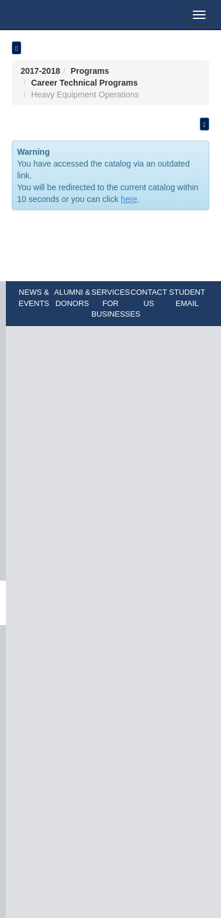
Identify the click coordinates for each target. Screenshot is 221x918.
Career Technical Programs (84, 82)
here (129, 199)
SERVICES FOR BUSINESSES (115, 303)
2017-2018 (40, 71)
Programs (90, 71)
